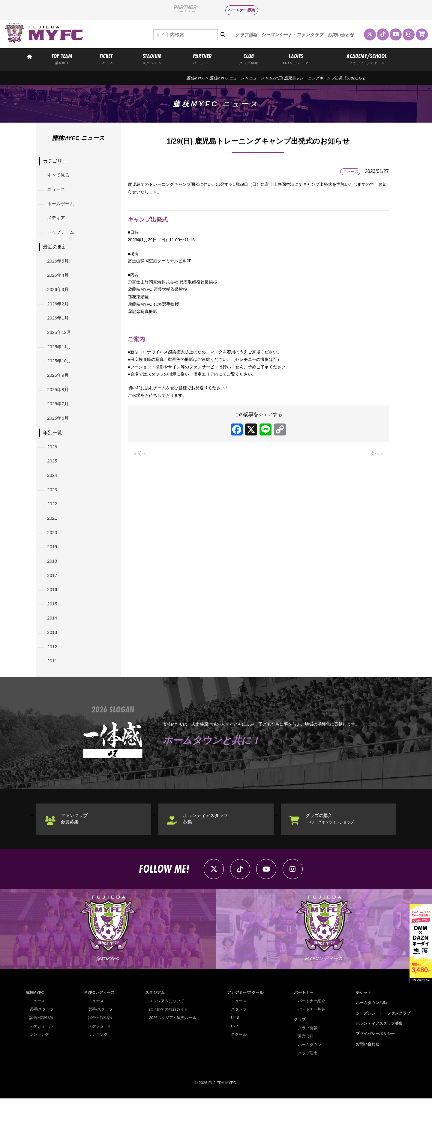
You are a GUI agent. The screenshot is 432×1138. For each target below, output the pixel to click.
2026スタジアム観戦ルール (172, 1057)
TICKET (106, 58)
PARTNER (202, 58)
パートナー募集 (241, 10)
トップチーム (62, 237)
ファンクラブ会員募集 (76, 854)
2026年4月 (59, 282)
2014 (53, 649)
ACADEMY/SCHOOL (366, 58)
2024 (53, 496)
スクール (239, 1074)
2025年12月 (61, 343)
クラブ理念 (307, 1092)
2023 (53, 511)
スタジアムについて (166, 1040)
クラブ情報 (246, 34)
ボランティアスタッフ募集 (209, 854)
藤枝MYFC (195, 78)
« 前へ (140, 474)
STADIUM (152, 58)
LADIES (296, 58)
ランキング (39, 1074)
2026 (53, 465)
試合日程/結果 (41, 1057)
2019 (53, 572)
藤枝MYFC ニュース (227, 78)
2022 (53, 526)
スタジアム (155, 1032)
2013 (53, 664)
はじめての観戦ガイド (168, 1049)
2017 (53, 603)
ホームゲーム (62, 206)
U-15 (235, 1065)
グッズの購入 (335, 854)
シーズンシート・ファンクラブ (292, 34)
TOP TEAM (61, 58)
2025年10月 (61, 374)
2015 (53, 634)
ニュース (257, 78)
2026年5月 (59, 266)
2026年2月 (59, 313)
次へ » (376, 474)
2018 (53, 588)
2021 (53, 542)
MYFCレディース (99, 1032)
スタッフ (239, 1049)
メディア (57, 221)
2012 (53, 680)
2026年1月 (59, 328)
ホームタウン (309, 1084)
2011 (53, 695)
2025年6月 (59, 435)
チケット (363, 1032)
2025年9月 (59, 389)
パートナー (304, 1032)
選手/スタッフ (41, 1049)
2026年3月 (59, 297)
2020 (53, 557)
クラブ (300, 1059)
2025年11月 (61, 359)
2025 (53, 480)
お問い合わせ (341, 34)
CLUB (248, 58)
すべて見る (60, 176)
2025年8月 (59, 405)
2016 (53, 619)
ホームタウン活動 (371, 1042)
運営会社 (306, 1076)
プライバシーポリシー (375, 1073)
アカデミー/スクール (245, 1032)
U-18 (235, 1057)
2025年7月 (59, 420)
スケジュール (41, 1065)
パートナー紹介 (311, 1040)
